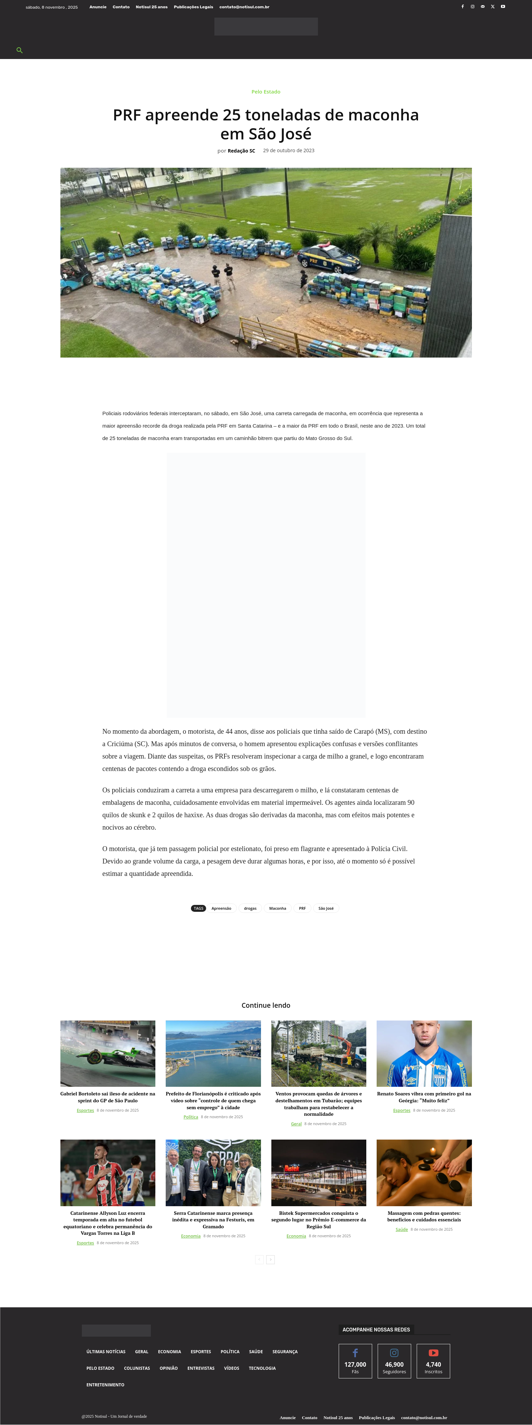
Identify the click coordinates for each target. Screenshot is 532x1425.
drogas (250, 908)
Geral (296, 1124)
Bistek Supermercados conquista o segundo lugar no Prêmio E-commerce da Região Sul (318, 1220)
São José (326, 908)
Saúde (402, 1230)
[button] (19, 50)
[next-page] (270, 1260)
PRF (302, 908)
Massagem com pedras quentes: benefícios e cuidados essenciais (424, 1216)
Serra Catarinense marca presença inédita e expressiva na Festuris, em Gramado (213, 1220)
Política (191, 1117)
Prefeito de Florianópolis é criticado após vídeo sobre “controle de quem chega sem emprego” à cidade (213, 1101)
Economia (191, 1236)
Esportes (85, 1111)
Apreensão (221, 908)
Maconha (277, 908)
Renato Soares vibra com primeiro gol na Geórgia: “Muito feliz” (424, 1097)
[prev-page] (259, 1260)
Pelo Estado (266, 93)
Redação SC (241, 151)
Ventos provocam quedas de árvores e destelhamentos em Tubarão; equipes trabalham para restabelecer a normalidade (318, 1104)
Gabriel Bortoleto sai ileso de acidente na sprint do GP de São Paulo (107, 1097)
